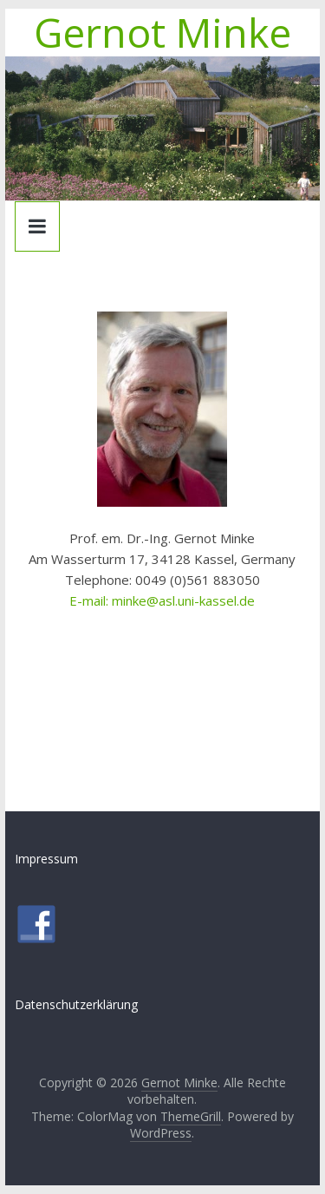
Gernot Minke (162, 32)
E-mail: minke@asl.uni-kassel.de (162, 600)
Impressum (46, 858)
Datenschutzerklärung (76, 1004)
